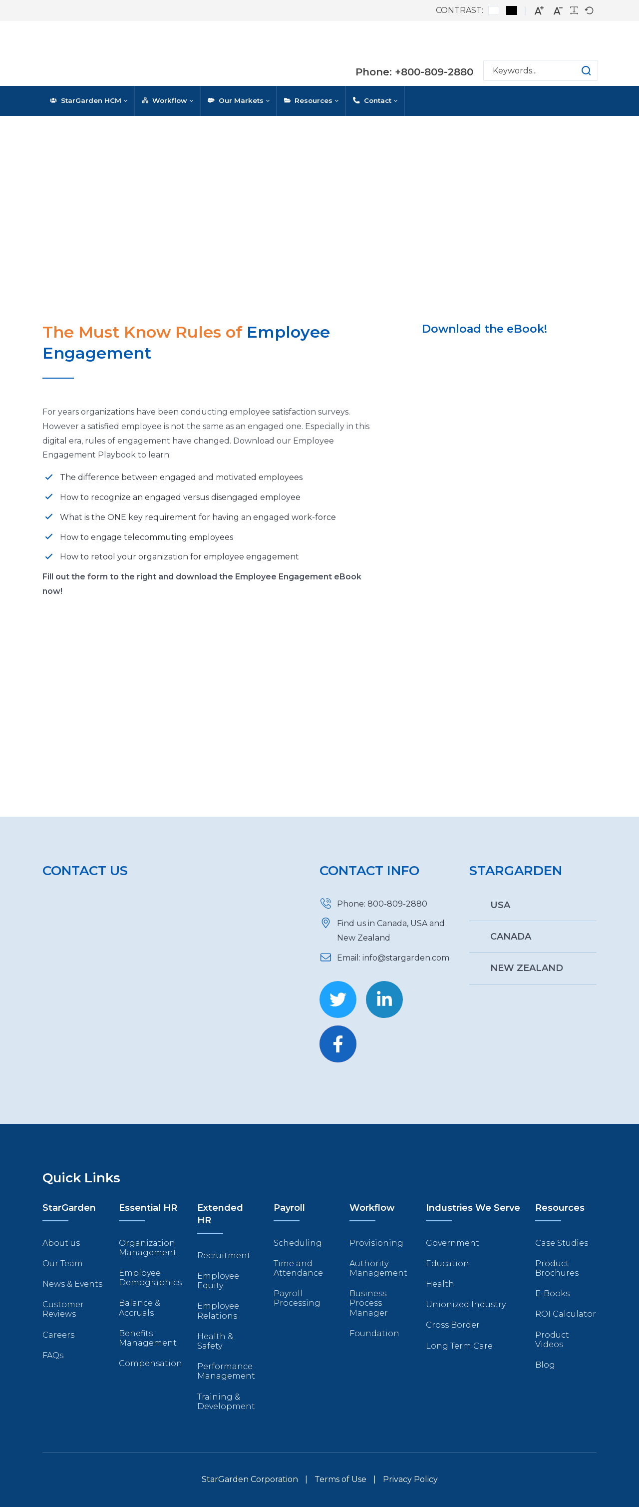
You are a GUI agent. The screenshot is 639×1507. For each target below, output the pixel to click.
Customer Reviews (63, 1309)
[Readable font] (574, 10)
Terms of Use (340, 1479)
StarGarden (69, 1207)
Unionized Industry (466, 1304)
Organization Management (148, 1247)
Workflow (372, 1207)
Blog (545, 1365)
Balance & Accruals (139, 1307)
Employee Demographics (150, 1277)
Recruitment (224, 1255)
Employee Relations (218, 1310)
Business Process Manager (368, 1303)
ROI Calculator (565, 1314)
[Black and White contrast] (511, 10)
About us (61, 1243)
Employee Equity (218, 1280)
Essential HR (148, 1207)
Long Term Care (459, 1346)
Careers (58, 1335)
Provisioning (376, 1243)
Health (440, 1284)
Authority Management (378, 1268)
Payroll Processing (297, 1298)
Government (452, 1243)
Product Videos (552, 1339)
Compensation (150, 1363)
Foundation (374, 1333)
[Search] (541, 70)
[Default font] (589, 10)
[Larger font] (539, 10)
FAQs (52, 1355)
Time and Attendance (298, 1268)
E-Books (552, 1293)
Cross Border (453, 1325)
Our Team (62, 1263)
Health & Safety (215, 1341)
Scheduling (298, 1243)
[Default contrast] (493, 10)
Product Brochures (557, 1268)
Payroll (289, 1207)
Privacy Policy (410, 1479)
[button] (576, 70)
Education (447, 1263)
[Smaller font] (558, 10)
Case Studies (561, 1243)
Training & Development (226, 1401)
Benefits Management (148, 1338)
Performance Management (226, 1371)
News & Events (72, 1284)
